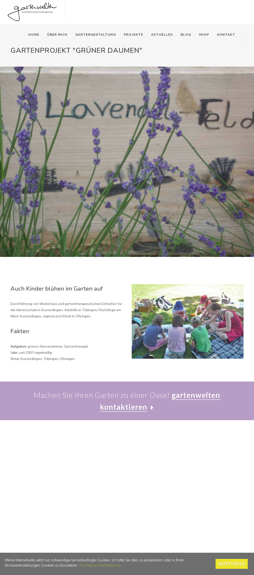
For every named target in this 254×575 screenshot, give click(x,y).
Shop (204, 34)
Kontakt (226, 34)
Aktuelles (162, 34)
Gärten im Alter (79, 477)
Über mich (57, 34)
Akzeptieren (231, 564)
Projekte (133, 34)
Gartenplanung (79, 463)
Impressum (19, 551)
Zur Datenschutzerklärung (100, 565)
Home (33, 34)
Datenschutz (41, 551)
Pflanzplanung (78, 470)
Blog (186, 34)
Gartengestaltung (95, 34)
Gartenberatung (80, 456)
